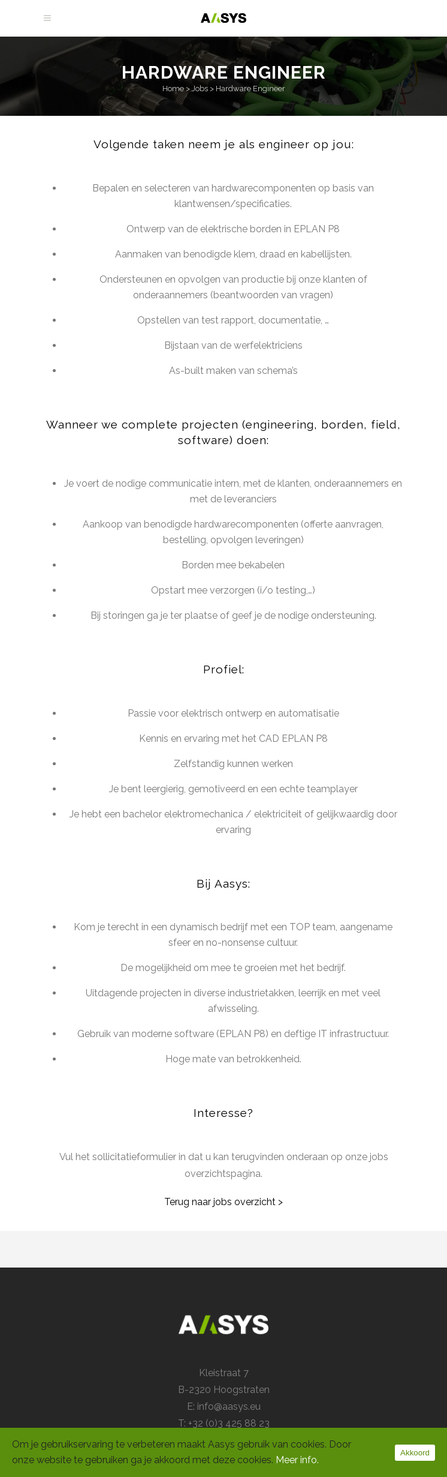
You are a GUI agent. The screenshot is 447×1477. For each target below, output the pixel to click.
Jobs (200, 88)
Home (173, 88)
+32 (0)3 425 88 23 (229, 1423)
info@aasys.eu (229, 1406)
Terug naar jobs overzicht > (223, 1202)
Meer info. (297, 1460)
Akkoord (415, 1452)
